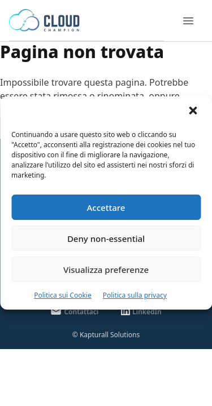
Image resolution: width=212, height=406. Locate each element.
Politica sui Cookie (63, 295)
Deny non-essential (106, 238)
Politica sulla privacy (135, 295)
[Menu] (188, 21)
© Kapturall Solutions (106, 334)
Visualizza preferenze (106, 269)
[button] (194, 111)
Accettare (106, 207)
